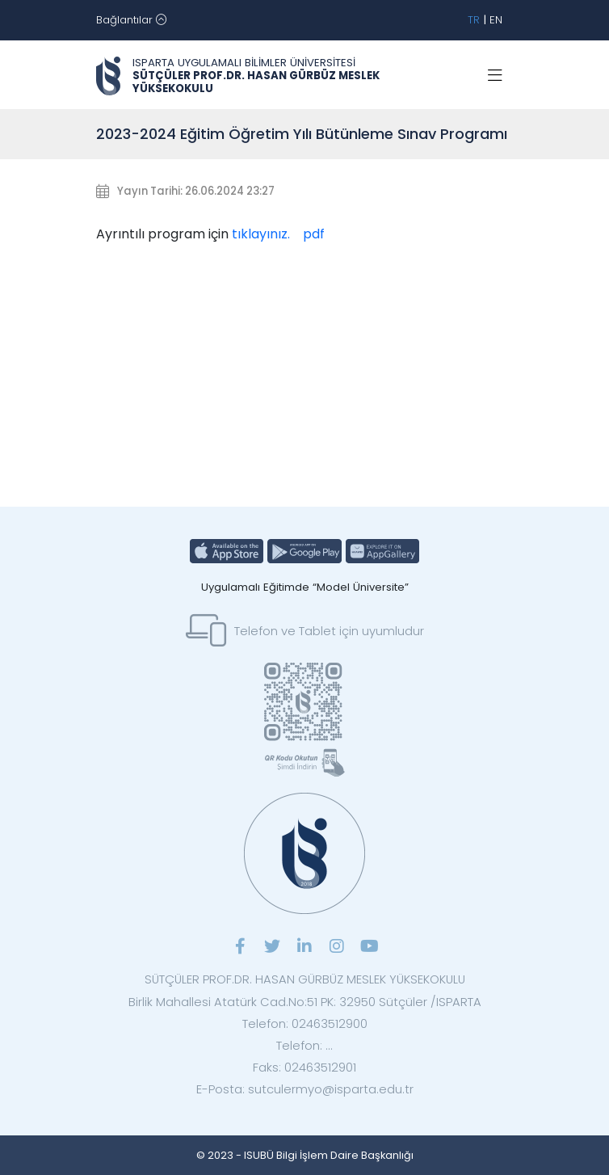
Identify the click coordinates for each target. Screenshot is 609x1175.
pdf (314, 234)
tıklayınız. (261, 234)
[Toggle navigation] (131, 20)
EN (495, 19)
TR (474, 19)
